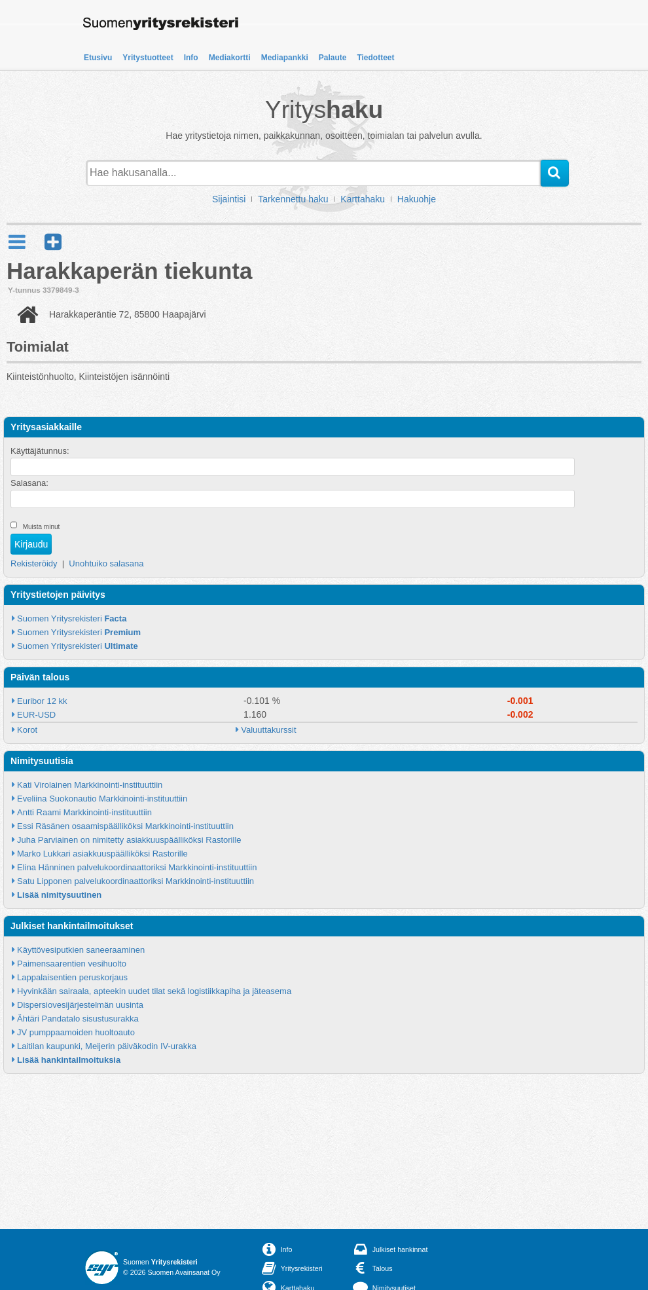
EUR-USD (36, 715)
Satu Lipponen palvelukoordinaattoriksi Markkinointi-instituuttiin (135, 881)
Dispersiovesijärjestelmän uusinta (80, 1005)
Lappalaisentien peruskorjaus (72, 977)
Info (191, 57)
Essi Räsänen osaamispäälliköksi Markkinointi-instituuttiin (125, 826)
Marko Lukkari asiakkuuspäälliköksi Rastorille (102, 853)
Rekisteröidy (34, 563)
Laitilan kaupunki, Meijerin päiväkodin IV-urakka (106, 1046)
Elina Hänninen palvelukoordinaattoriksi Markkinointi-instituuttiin (137, 867)
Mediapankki (284, 57)
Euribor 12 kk (42, 701)
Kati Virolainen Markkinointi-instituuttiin (89, 785)
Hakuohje (416, 199)
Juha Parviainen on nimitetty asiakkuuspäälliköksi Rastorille (129, 840)
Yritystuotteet (147, 57)
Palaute (333, 57)
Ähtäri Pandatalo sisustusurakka (78, 1018)
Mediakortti (230, 57)
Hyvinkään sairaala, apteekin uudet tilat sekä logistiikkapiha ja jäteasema (154, 991)
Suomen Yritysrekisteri (71, 618)
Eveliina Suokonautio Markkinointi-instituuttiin (102, 798)
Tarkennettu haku (293, 199)
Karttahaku (362, 199)
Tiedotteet (375, 57)
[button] (53, 242)
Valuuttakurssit (268, 730)
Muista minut (41, 526)
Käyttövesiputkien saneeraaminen (81, 950)
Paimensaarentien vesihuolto (71, 963)
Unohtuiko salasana (106, 563)
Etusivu (98, 57)
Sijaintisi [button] (228, 199)
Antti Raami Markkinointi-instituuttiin (84, 812)
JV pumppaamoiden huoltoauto (76, 1032)
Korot (27, 730)
